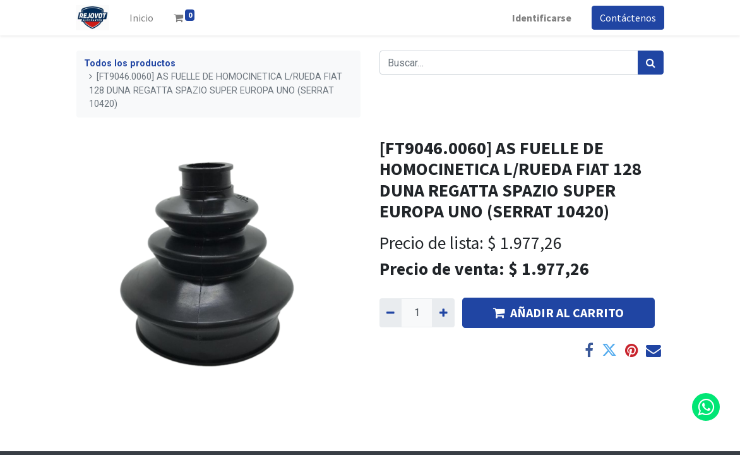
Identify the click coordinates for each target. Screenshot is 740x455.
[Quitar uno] (390, 312)
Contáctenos (627, 17)
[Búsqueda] (651, 63)
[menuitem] (142, 17)
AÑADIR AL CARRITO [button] (558, 312)
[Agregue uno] (443, 312)
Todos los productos (130, 63)
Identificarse (541, 17)
